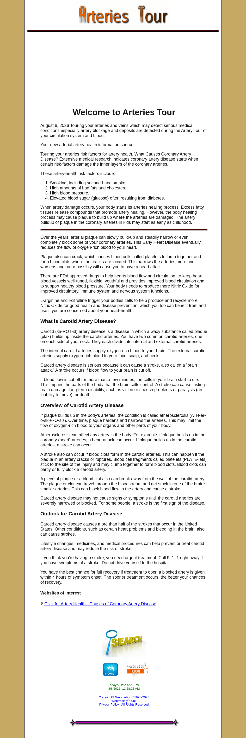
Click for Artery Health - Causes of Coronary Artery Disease (100, 603)
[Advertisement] (123, 68)
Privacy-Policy (109, 704)
